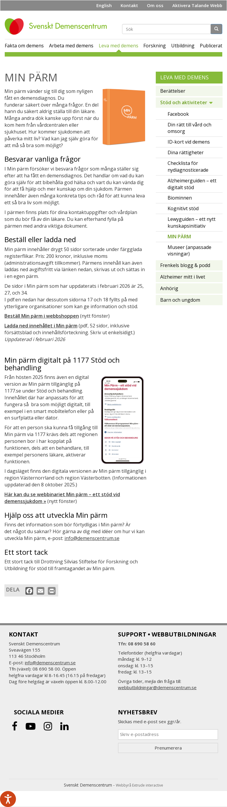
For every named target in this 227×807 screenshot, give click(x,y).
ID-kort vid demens (189, 142)
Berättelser (172, 91)
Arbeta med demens (71, 45)
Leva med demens (118, 45)
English (104, 5)
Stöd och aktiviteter (183, 102)
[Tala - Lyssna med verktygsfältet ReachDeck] (8, 799)
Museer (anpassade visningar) (189, 250)
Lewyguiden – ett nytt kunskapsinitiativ (191, 222)
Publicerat (211, 45)
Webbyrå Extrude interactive (139, 785)
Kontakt (129, 5)
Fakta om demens (24, 45)
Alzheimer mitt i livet (182, 277)
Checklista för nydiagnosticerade (188, 166)
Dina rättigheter (186, 152)
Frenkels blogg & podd (185, 265)
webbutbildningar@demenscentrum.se (157, 687)
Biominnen (180, 197)
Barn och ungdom (180, 300)
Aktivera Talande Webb (197, 5)
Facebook (178, 114)
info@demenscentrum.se (91, 538)
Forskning (154, 45)
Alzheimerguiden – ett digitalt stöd (192, 184)
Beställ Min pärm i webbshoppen (41, 316)
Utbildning (182, 45)
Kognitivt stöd (183, 208)
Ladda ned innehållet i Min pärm (40, 325)
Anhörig (169, 288)
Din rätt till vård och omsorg (189, 128)
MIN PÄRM (179, 236)
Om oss (155, 5)
